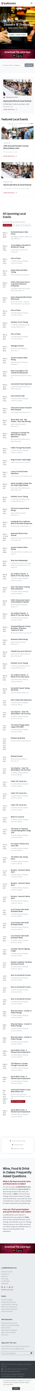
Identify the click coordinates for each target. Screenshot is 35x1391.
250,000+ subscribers (7, 1289)
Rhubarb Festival (16, 756)
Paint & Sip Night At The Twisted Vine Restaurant (19, 372)
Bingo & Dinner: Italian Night (21, 460)
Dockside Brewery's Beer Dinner (19, 233)
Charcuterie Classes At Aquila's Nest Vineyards (21, 409)
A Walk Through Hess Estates (21, 448)
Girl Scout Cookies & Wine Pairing (20, 509)
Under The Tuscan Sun (19, 781)
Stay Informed (17, 1145)
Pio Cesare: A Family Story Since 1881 (20, 845)
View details (10, 109)
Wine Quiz (4, 1335)
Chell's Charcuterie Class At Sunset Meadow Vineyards (20, 601)
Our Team (4, 1279)
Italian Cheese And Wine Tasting (19, 271)
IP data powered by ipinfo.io (11, 1371)
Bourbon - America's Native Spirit (20, 871)
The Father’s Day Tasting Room (19, 858)
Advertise (4, 1283)
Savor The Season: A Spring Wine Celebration (20, 588)
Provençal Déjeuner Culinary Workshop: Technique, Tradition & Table (20, 628)
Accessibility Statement (8, 1376)
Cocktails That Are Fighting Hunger (20, 950)
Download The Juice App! (17, 52)
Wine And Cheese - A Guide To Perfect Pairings (21, 1012)
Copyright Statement (17, 1374)
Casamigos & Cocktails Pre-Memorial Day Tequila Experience (20, 435)
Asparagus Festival (17, 346)
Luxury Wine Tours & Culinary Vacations (14, 1369)
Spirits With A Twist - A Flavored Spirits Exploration (20, 1051)
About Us (4, 1276)
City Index (20, 1376)
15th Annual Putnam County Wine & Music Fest (15, 146)
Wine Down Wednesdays (19, 560)
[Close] (22, 1388)
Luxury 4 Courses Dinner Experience (19, 472)
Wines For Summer (17, 817)
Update (29, 65)
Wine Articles (5, 1328)
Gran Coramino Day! (18, 396)
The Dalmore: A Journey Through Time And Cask (19, 1064)
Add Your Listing (17, 1148)
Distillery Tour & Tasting (19, 322)
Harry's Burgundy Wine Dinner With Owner (21, 298)
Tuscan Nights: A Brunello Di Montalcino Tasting (21, 246)
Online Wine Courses (8, 1302)
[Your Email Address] (15, 1353)
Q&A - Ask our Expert (8, 1332)
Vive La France (16, 258)
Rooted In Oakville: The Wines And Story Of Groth (21, 963)
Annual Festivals (7, 1311)
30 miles (17, 225)
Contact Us (5, 1274)
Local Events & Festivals (9, 1304)
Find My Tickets (6, 1272)
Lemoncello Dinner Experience (21, 384)
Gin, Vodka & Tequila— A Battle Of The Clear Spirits (20, 575)
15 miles (26, 225)
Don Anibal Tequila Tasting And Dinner (20, 689)
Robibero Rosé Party (18, 738)
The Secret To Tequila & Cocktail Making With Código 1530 (21, 831)
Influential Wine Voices (9, 1323)
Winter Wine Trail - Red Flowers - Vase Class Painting (21, 420)
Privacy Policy (5, 1374)
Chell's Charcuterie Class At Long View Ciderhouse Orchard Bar (20, 284)
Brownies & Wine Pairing (19, 639)
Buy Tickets (18, 1101)
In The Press (5, 1281)
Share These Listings (17, 1141)
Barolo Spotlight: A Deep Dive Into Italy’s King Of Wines (21, 484)
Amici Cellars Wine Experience (21, 700)
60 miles (7, 225)
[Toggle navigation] (31, 3)
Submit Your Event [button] (17, 35)
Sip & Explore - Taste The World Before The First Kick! (21, 713)
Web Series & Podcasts (9, 1309)
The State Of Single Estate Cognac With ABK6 (20, 726)
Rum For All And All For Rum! (21, 975)
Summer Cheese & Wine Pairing (19, 359)
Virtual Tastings (6, 1299)
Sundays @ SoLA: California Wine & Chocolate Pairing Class (21, 522)
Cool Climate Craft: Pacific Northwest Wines (20, 910)
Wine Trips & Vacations (9, 1307)
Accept (16, 1388)
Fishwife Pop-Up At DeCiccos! (21, 651)
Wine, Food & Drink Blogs (10, 1325)
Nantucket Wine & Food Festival (17, 101)
